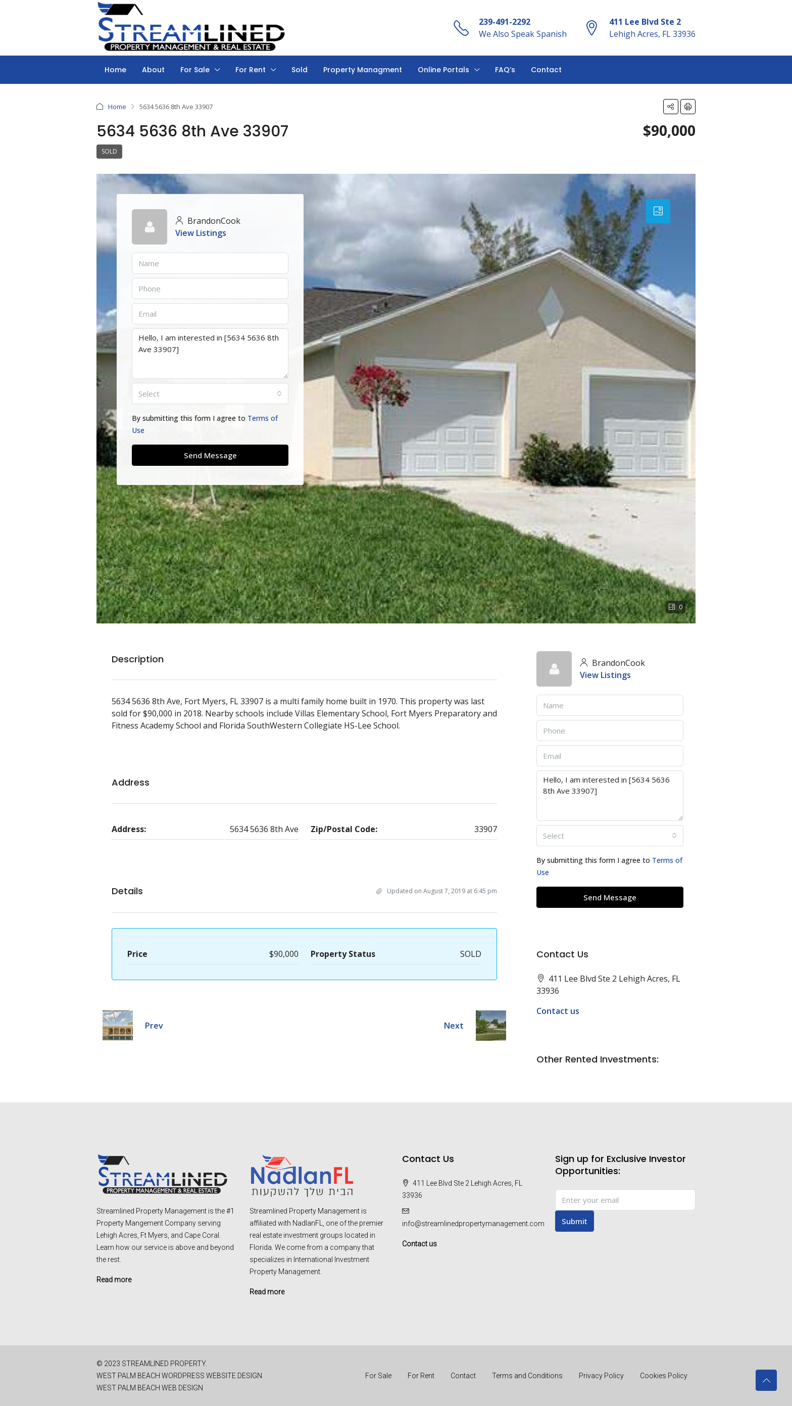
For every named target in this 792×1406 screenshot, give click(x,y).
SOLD (109, 151)
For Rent (250, 70)
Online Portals (443, 70)
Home (115, 70)
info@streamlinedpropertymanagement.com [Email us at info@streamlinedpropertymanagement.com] (473, 1224)
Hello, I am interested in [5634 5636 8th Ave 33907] (210, 353)
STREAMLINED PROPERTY (164, 1364)
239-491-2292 (504, 21)
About (153, 70)
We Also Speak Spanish (523, 33)
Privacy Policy (601, 1376)
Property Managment (362, 70)
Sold (299, 70)
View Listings (200, 232)
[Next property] (491, 1025)
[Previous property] (118, 1025)
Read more (113, 1280)
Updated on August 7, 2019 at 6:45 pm (436, 891)
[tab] (658, 211)
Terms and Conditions (527, 1376)
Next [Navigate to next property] (454, 1025)
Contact (546, 70)
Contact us (557, 1010)
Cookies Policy (663, 1376)
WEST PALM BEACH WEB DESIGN (149, 1388)
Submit (574, 1221)
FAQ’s (505, 70)
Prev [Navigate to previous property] (154, 1025)
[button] (670, 106)
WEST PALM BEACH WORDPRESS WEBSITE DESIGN (179, 1376)
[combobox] (210, 393)
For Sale (195, 70)
